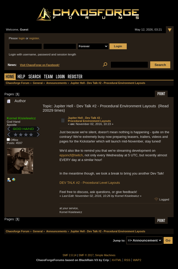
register (34, 38)
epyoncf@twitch (71, 155)
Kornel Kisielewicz (21, 118)
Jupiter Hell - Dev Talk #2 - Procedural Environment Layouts (89, 119)
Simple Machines (105, 255)
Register (75, 77)
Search (34, 77)
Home (10, 77)
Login (60, 77)
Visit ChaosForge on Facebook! (39, 65)
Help (21, 77)
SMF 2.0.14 (70, 255)
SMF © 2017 (86, 255)
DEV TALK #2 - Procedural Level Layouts (90, 183)
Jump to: (119, 240)
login (22, 38)
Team (48, 77)
